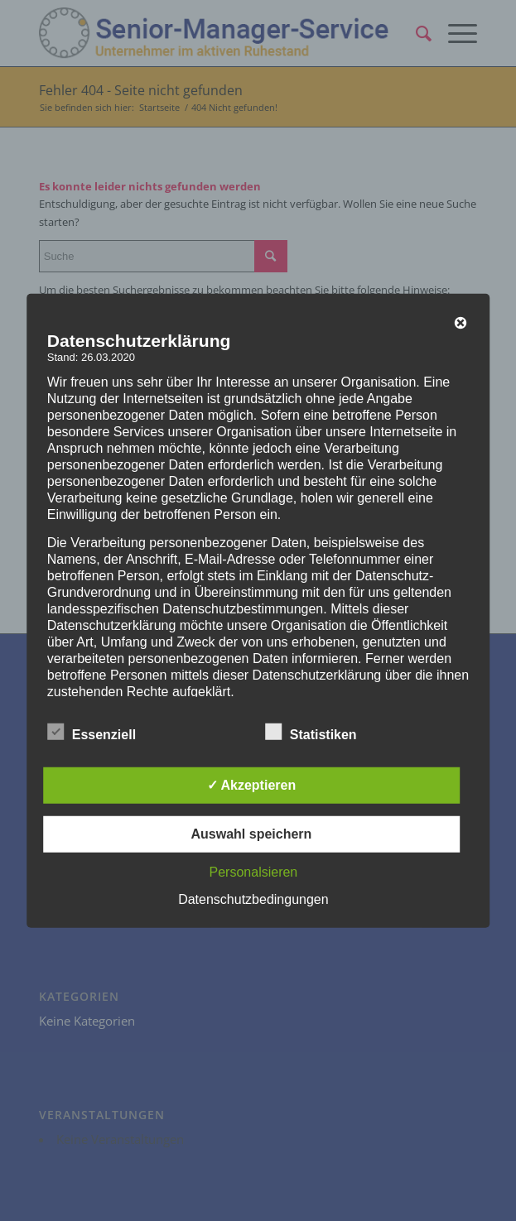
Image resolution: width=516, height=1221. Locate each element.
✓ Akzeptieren (252, 785)
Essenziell (91, 732)
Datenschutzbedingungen (253, 899)
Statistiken (311, 732)
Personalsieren (254, 872)
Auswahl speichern (250, 834)
